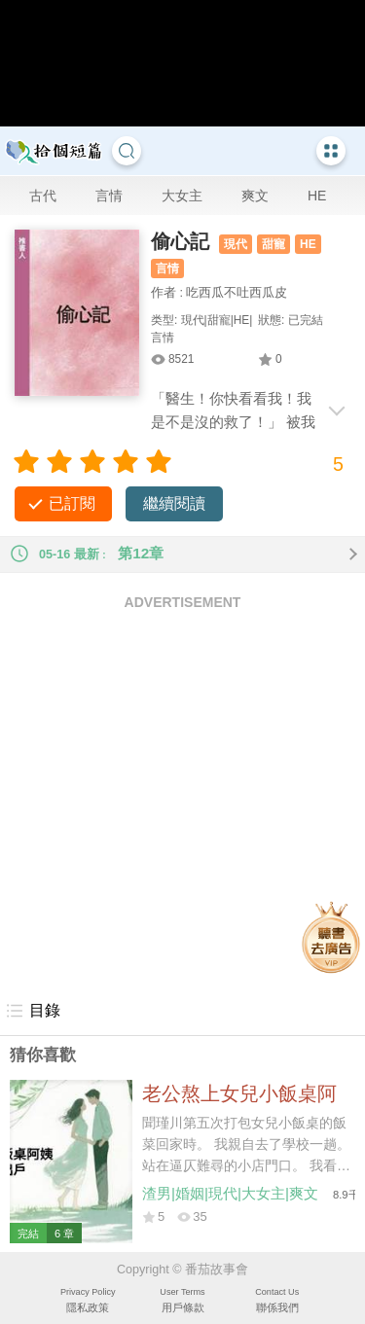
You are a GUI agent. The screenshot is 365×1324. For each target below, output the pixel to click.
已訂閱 (72, 503)
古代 (42, 195)
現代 (235, 244)
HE (317, 195)
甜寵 (273, 244)
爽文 (255, 195)
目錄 (32, 1010)
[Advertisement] (182, 804)
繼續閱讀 (174, 503)
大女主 (182, 195)
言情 (109, 195)
